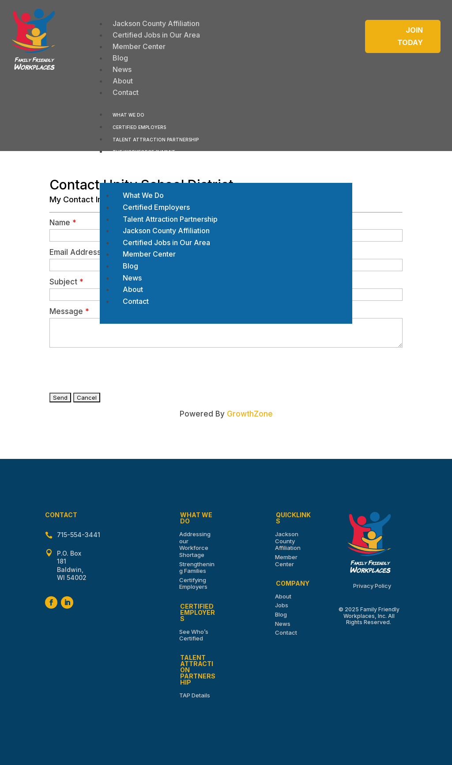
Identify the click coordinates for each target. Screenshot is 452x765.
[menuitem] (156, 23)
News (282, 623)
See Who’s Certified (193, 635)
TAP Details (194, 695)
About (283, 596)
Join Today (410, 36)
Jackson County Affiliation (288, 540)
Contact (286, 632)
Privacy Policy (372, 585)
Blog (281, 614)
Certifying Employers (193, 583)
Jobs (281, 605)
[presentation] (116, 369)
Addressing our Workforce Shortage (195, 544)
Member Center (286, 560)
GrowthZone (250, 413)
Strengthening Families (197, 567)
